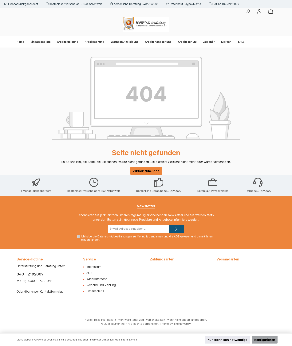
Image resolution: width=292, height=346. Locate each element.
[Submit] (176, 229)
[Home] (22, 42)
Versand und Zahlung (101, 285)
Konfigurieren (264, 340)
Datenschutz (95, 291)
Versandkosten (155, 319)
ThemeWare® (182, 323)
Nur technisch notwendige (227, 340)
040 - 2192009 (30, 274)
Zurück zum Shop (146, 171)
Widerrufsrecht (96, 279)
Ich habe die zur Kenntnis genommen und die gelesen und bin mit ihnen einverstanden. (147, 238)
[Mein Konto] (259, 11)
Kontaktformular (51, 291)
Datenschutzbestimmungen (114, 236)
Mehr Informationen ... (127, 339)
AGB (177, 236)
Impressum (93, 267)
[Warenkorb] (270, 11)
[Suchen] (248, 11)
